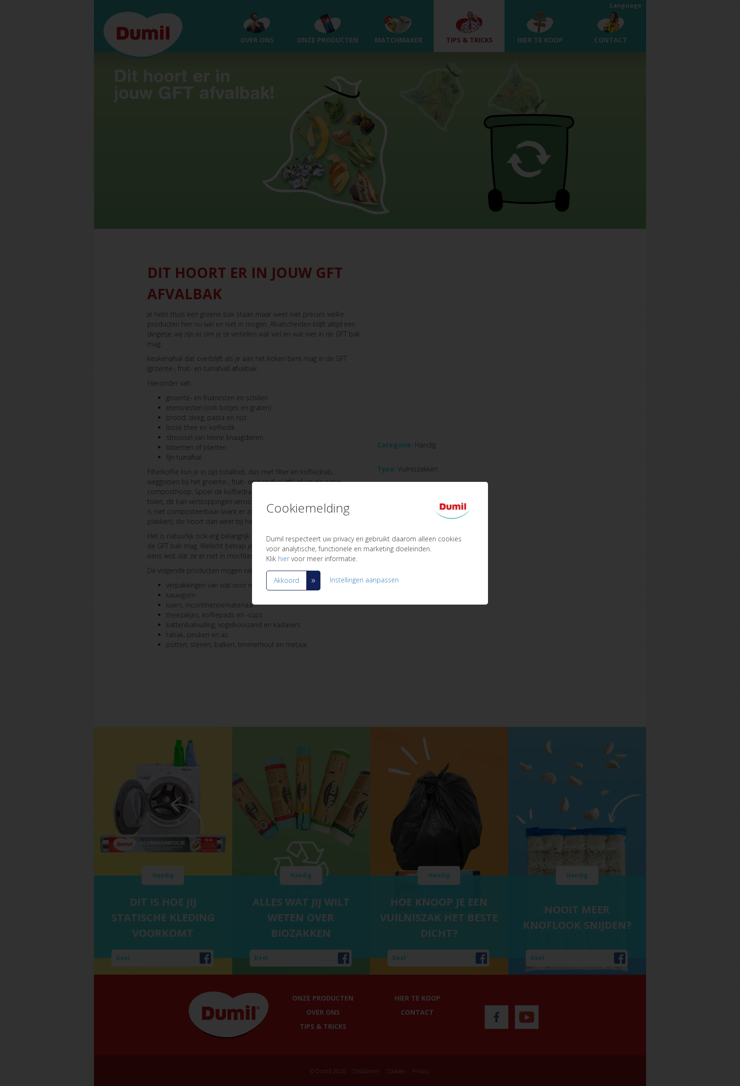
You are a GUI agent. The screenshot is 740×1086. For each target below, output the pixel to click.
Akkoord (286, 580)
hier (283, 558)
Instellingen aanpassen (364, 579)
